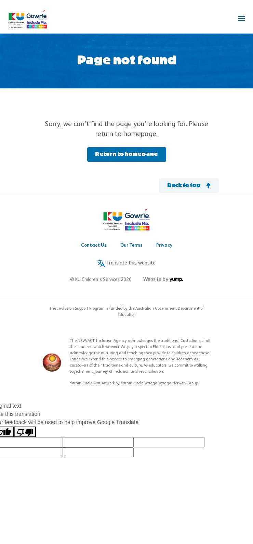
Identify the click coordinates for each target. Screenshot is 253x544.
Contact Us (94, 245)
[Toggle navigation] (241, 18)
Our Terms (131, 245)
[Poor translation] (25, 431)
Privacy (164, 245)
